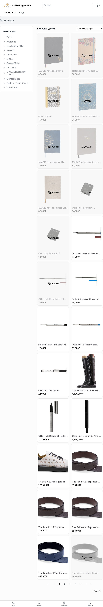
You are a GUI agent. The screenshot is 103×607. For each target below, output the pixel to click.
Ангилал (10, 12)
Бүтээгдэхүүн (7, 20)
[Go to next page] (86, 583)
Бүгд (21, 12)
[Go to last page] (91, 583)
